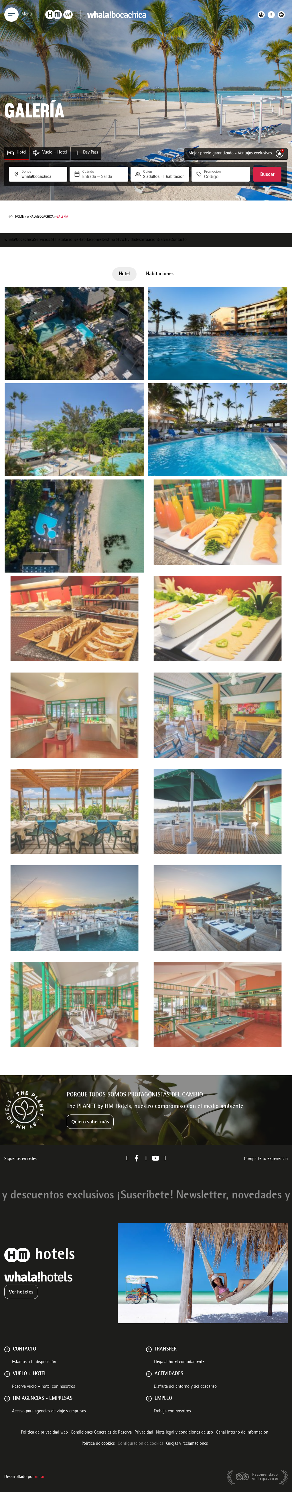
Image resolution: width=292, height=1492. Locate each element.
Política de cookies (98, 1444)
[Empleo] (149, 1398)
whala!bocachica (40, 217)
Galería (164, 240)
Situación (149, 240)
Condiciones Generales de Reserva (101, 1432)
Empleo (163, 1398)
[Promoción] (218, 176)
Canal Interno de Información (242, 1432)
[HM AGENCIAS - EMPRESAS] (7, 1398)
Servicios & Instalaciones (56, 240)
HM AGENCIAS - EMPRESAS (42, 1398)
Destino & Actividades (121, 240)
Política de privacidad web (44, 1432)
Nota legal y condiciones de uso (184, 1432)
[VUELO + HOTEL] (7, 1374)
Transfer (166, 1349)
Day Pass (90, 152)
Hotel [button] (124, 274)
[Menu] (11, 14)
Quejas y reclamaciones (187, 1444)
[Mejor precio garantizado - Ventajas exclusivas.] (279, 154)
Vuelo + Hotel (54, 152)
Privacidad (144, 1432)
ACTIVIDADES (169, 1374)
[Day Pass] (77, 153)
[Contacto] (7, 1349)
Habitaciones (90, 240)
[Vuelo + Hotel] (36, 153)
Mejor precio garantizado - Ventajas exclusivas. (230, 153)
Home (19, 217)
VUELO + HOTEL (29, 1374)
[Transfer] (149, 1349)
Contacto (178, 240)
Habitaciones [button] (159, 274)
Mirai (39, 1477)
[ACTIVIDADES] (149, 1374)
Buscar (267, 174)
